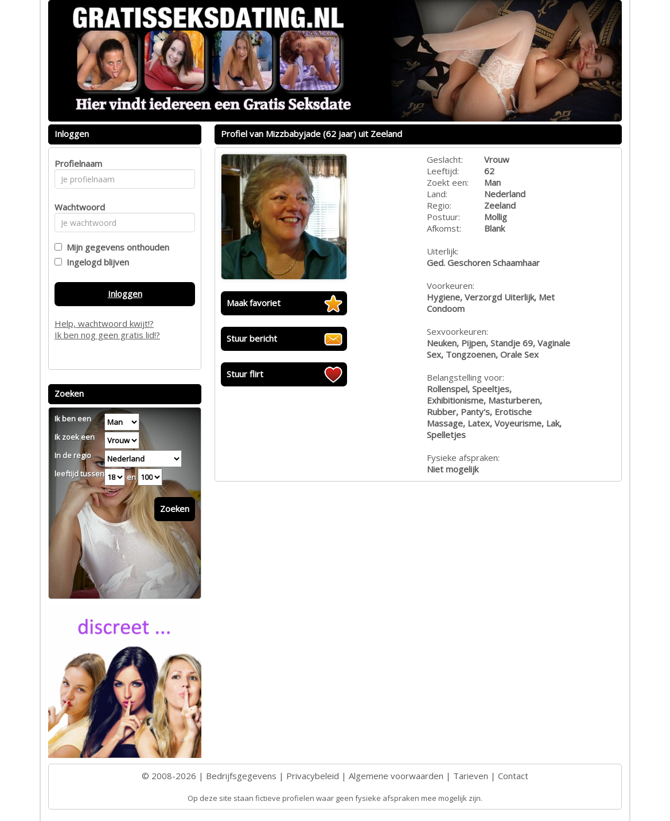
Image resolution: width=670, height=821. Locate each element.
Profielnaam (76, 163)
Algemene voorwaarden (396, 775)
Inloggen (125, 293)
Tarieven (470, 775)
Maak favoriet (254, 302)
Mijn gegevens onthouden (115, 247)
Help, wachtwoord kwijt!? (104, 323)
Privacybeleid (312, 775)
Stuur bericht (252, 338)
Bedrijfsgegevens (241, 775)
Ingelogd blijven (95, 262)
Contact (513, 775)
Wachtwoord (76, 207)
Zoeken (174, 508)
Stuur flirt (245, 374)
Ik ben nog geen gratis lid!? (107, 335)
